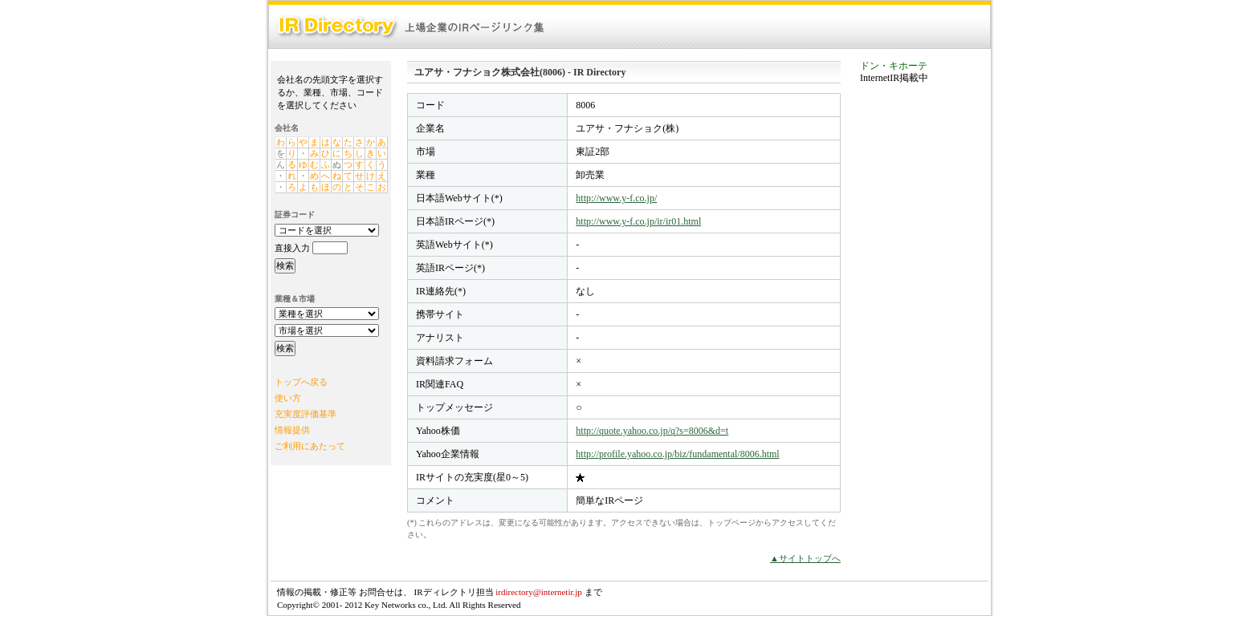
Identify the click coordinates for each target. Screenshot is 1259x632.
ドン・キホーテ (893, 65)
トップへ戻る (301, 382)
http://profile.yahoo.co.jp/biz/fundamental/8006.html (677, 454)
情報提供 (292, 430)
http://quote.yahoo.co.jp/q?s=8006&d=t (652, 430)
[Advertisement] (924, 340)
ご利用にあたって (310, 446)
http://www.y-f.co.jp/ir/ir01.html (638, 221)
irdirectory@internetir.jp (538, 592)
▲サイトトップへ (805, 558)
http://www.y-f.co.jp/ (616, 198)
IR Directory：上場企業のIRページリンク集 (411, 27)
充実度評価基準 (305, 414)
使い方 (288, 398)
